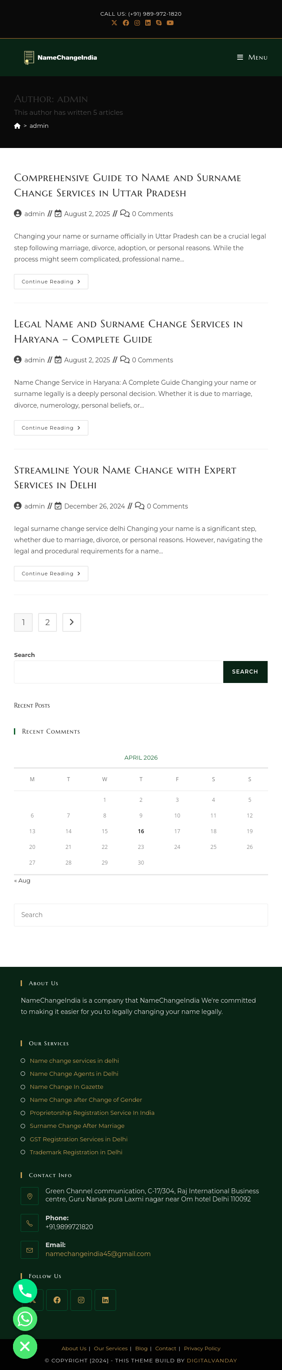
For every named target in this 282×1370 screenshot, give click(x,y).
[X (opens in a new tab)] (114, 23)
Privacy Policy (202, 1348)
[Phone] (25, 1291)
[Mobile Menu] (252, 57)
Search (24, 654)
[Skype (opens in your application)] (158, 23)
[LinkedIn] (105, 1300)
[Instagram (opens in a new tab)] (137, 23)
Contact (165, 1348)
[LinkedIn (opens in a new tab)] (148, 23)
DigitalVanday (212, 1360)
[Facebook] (57, 1300)
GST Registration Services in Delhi (78, 1139)
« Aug (22, 880)
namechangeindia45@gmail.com (98, 1254)
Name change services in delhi (74, 1060)
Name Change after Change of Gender (86, 1099)
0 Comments (152, 214)
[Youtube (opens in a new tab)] (169, 23)
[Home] (17, 125)
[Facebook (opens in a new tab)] (126, 23)
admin (39, 125)
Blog (141, 1348)
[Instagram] (81, 1300)
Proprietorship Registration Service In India (92, 1112)
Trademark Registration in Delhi (76, 1152)
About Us (74, 1348)
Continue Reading (55, 279)
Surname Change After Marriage (77, 1125)
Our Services (111, 1348)
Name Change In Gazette (66, 1086)
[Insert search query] (141, 915)
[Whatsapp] (25, 1319)
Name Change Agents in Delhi (74, 1073)
